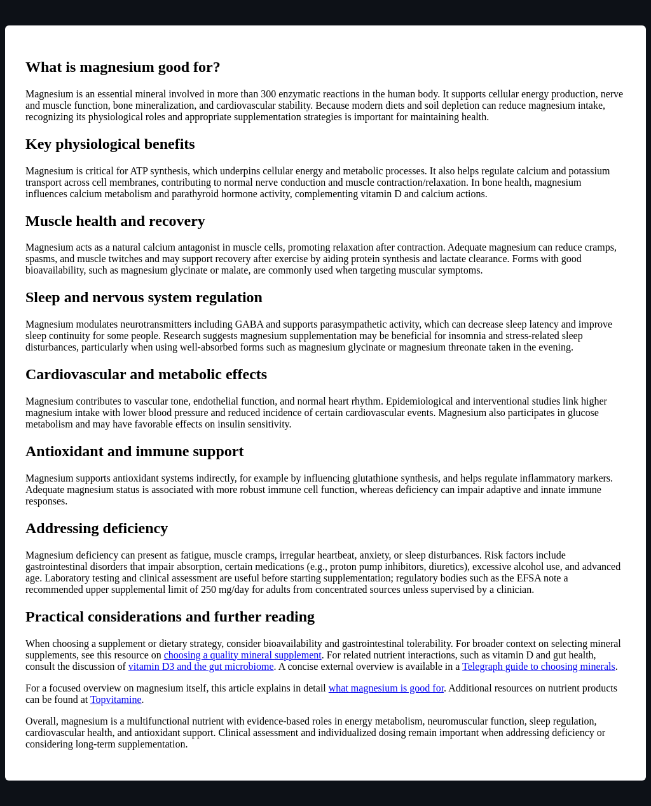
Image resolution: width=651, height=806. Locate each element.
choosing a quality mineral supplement (243, 655)
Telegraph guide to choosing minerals (538, 666)
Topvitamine (116, 699)
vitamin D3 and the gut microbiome (201, 666)
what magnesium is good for (386, 688)
